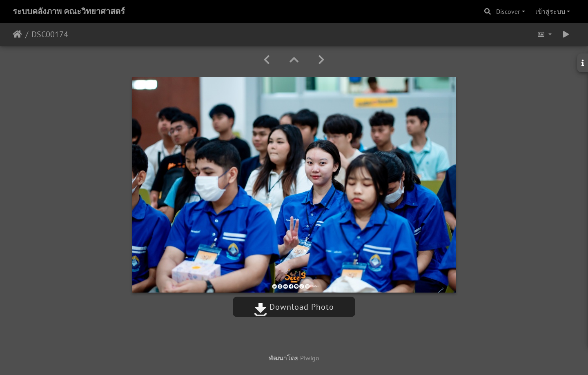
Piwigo (309, 358)
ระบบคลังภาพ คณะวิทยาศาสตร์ (69, 11)
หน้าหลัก (17, 34)
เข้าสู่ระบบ (550, 11)
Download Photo (294, 307)
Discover (508, 11)
